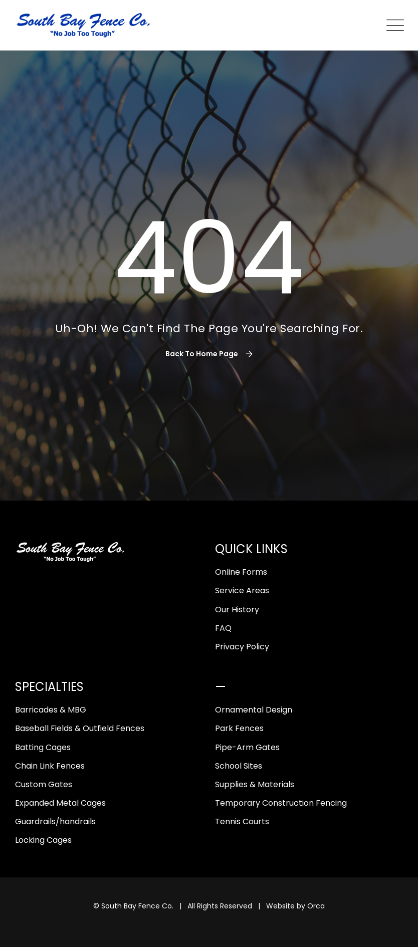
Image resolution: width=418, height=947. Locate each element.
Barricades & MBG (50, 710)
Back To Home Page (201, 354)
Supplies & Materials (254, 784)
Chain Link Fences (50, 766)
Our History (237, 609)
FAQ (223, 628)
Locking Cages (43, 840)
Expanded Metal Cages (60, 803)
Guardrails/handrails (55, 821)
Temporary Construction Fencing (281, 803)
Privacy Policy (242, 646)
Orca (316, 906)
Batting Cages (43, 747)
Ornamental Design (253, 710)
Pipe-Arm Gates (247, 747)
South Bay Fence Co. (137, 906)
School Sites (238, 766)
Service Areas (242, 590)
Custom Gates (43, 784)
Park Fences (239, 728)
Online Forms (241, 572)
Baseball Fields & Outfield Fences (79, 728)
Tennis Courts (242, 821)
